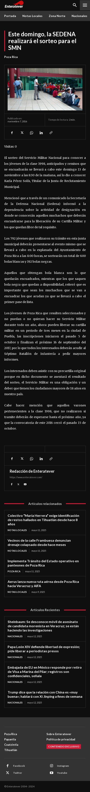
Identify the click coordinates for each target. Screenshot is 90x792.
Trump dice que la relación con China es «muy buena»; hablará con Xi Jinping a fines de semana (45, 694)
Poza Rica (11, 57)
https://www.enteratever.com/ (26, 477)
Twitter (17, 772)
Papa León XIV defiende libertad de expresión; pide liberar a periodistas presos (44, 649)
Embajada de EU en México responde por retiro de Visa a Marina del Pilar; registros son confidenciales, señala (45, 671)
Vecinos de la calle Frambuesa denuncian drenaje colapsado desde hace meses (39, 542)
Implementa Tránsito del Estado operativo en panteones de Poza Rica (43, 563)
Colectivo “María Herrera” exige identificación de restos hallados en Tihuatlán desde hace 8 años (43, 519)
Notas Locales (17, 530)
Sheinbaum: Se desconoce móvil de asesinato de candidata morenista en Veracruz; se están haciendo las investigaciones (43, 626)
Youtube (62, 772)
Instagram (63, 765)
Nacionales (15, 636)
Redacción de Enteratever (32, 471)
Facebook (19, 765)
